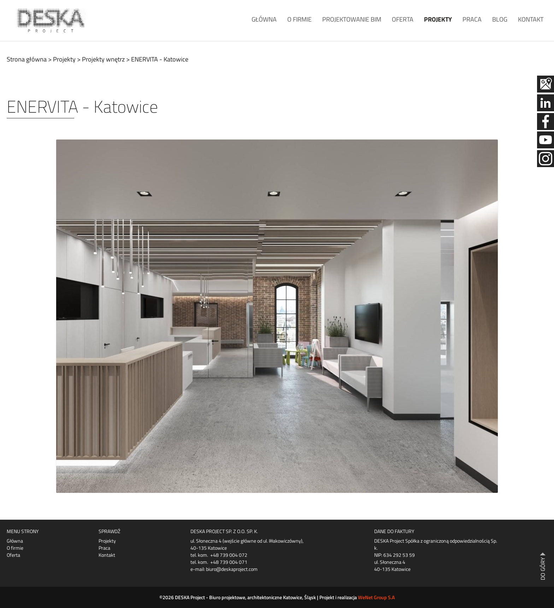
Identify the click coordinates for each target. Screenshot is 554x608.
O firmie (299, 19)
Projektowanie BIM (351, 19)
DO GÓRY (542, 568)
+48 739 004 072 (228, 555)
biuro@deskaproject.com (232, 569)
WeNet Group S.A (376, 597)
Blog (499, 19)
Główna (264, 19)
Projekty (438, 19)
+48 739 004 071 (228, 562)
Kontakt (530, 19)
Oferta (402, 19)
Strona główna (27, 59)
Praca (472, 19)
